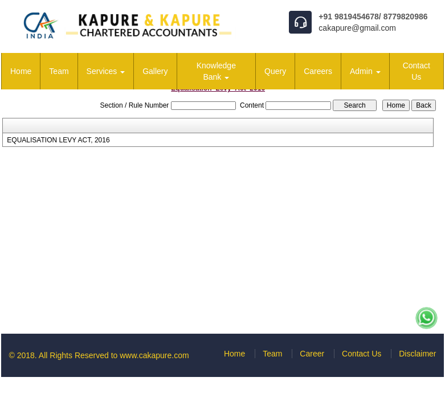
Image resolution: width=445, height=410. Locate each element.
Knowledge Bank (216, 71)
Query (275, 71)
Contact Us (416, 71)
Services (106, 71)
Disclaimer (417, 353)
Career (312, 353)
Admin (365, 71)
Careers (318, 71)
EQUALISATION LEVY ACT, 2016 (58, 140)
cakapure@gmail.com (357, 27)
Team (58, 71)
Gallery (155, 71)
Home (20, 71)
